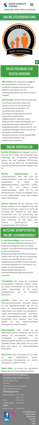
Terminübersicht (29, 412)
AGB (33, 424)
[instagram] (12, 414)
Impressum (30, 417)
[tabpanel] (19, 16)
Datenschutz (30, 414)
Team (33, 421)
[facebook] (6, 414)
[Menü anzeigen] (31, 4)
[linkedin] (6, 419)
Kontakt (32, 419)
